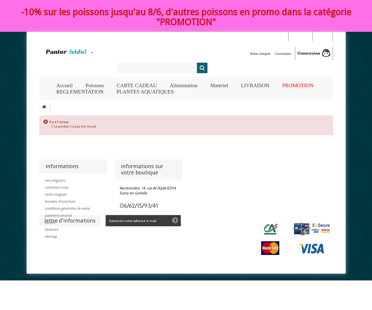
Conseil (50, 222)
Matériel (219, 85)
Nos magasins (55, 180)
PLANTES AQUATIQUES (145, 92)
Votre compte (260, 54)
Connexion (322, 36)
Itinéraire (51, 229)
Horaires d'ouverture (60, 201)
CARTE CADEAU (137, 85)
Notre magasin (56, 194)
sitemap (51, 236)
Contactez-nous (56, 187)
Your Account (300, 36)
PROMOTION (298, 85)
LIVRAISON (255, 85)
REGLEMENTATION (80, 92)
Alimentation (184, 85)
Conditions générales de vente (67, 208)
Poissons (95, 85)
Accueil (64, 85)
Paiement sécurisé (58, 215)
